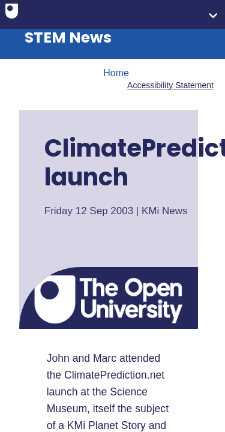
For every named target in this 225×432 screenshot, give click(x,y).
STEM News (68, 37)
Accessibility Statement (170, 85)
